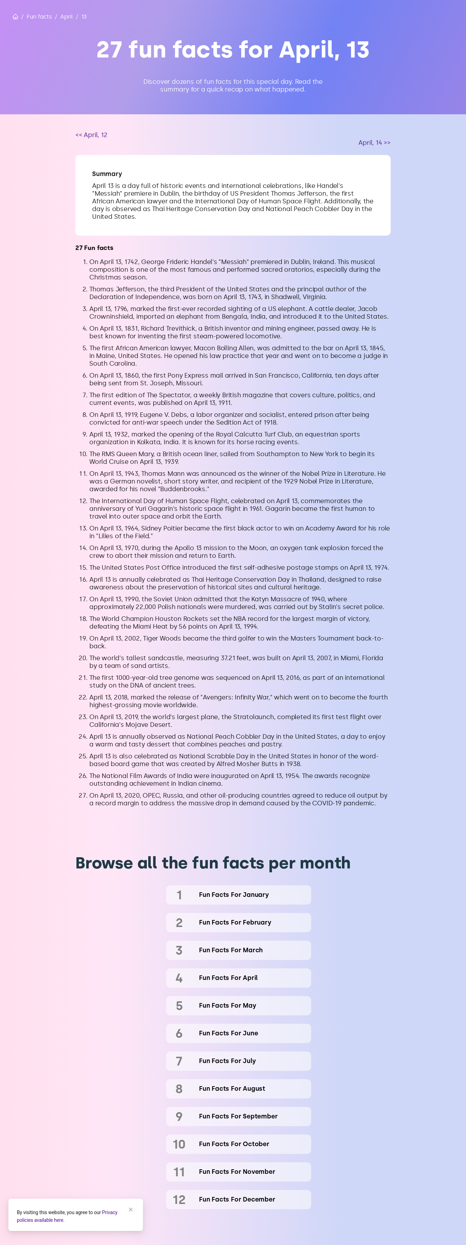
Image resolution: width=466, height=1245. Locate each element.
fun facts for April (228, 978)
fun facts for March (231, 950)
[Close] (131, 1209)
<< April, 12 (91, 135)
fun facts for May (227, 1005)
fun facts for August (232, 1088)
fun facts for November (237, 1172)
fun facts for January (234, 895)
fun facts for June (228, 1033)
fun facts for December (237, 1199)
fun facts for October (234, 1144)
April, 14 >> (374, 143)
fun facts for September (238, 1116)
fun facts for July (227, 1061)
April (66, 16)
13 (84, 16)
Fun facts (39, 16)
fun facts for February (235, 922)
